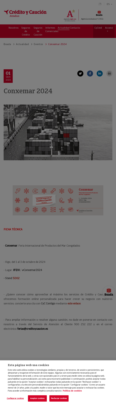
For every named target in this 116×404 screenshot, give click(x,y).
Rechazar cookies (59, 398)
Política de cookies (72, 391)
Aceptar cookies (37, 398)
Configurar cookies (15, 398)
